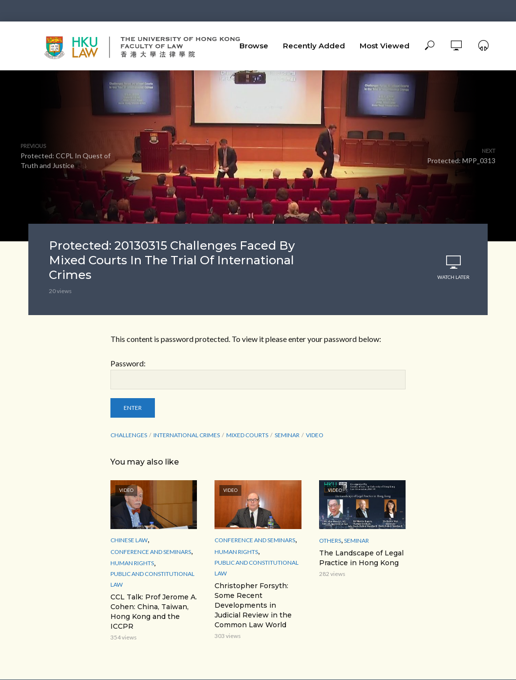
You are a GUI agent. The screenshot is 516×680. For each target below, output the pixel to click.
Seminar (356, 540)
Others (330, 540)
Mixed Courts (247, 435)
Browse (253, 45)
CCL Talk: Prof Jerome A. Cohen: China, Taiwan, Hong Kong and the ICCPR (153, 612)
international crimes (186, 435)
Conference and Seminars (150, 551)
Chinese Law (129, 540)
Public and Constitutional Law (152, 579)
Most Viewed (384, 45)
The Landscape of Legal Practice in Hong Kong (361, 558)
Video (314, 435)
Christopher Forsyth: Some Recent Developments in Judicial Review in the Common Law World (253, 605)
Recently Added (314, 45)
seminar (287, 435)
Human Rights (132, 563)
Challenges (128, 435)
